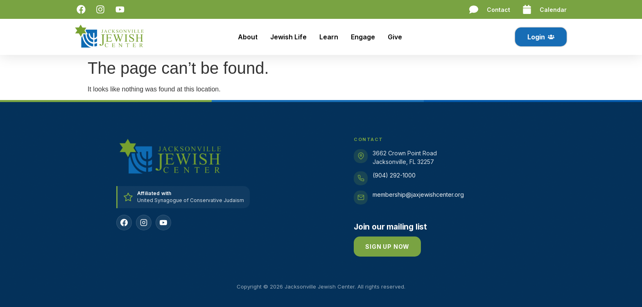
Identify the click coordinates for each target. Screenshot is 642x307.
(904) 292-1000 (394, 175)
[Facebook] (124, 222)
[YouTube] (163, 222)
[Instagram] (143, 222)
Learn (328, 37)
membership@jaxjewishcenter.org (418, 194)
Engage (363, 37)
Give (395, 37)
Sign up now (387, 246)
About (248, 37)
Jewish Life (288, 37)
